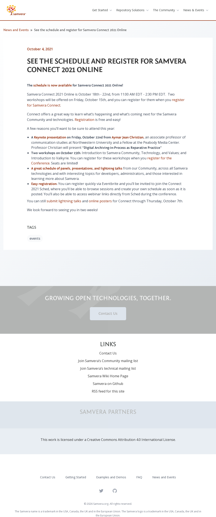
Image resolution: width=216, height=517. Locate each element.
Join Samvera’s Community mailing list (108, 360)
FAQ (139, 477)
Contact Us (108, 313)
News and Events (16, 30)
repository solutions (133, 10)
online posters (100, 201)
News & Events (196, 10)
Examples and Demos (111, 477)
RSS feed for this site (108, 391)
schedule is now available (52, 85)
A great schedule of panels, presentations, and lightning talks (76, 168)
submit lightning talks (64, 201)
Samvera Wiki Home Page (108, 376)
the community (166, 10)
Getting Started (75, 477)
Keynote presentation (50, 137)
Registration (84, 119)
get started (102, 10)
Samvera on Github (108, 383)
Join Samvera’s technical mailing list (108, 368)
